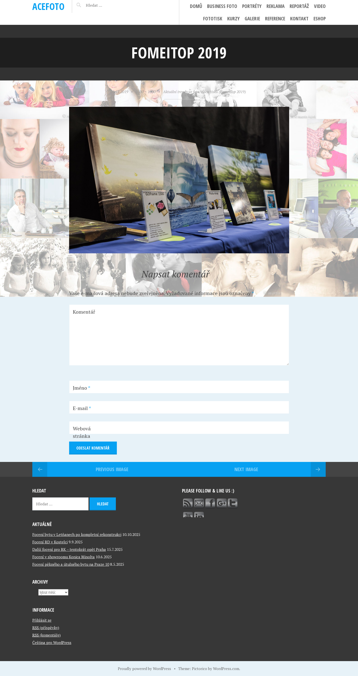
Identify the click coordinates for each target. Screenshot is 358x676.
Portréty (252, 6)
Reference (275, 18)
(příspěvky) (45, 627)
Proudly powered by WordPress (144, 668)
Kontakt (299, 18)
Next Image (246, 469)
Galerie (252, 18)
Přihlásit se (41, 620)
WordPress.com (226, 668)
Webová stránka (82, 432)
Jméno (81, 387)
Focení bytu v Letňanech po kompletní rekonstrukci (76, 534)
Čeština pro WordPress (51, 642)
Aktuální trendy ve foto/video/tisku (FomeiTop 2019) (204, 91)
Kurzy (233, 18)
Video (320, 6)
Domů (196, 6)
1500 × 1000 (146, 91)
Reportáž (299, 6)
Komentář (84, 311)
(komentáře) (46, 635)
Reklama (276, 6)
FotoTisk (212, 18)
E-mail (82, 408)
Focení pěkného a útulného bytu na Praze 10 (70, 564)
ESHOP (319, 18)
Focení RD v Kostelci (50, 541)
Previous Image (112, 469)
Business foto (222, 6)
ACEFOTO (48, 6)
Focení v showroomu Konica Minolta (63, 556)
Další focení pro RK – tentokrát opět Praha (69, 549)
